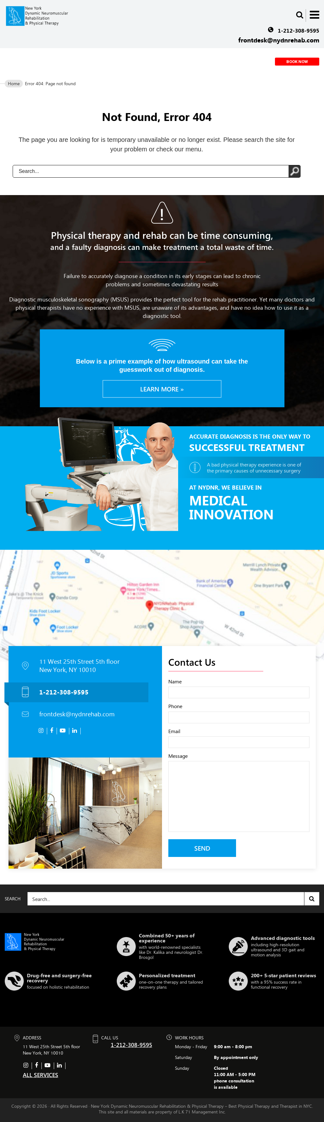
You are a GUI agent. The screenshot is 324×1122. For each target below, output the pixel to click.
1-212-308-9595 (298, 30)
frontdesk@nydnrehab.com (278, 40)
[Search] (173, 898)
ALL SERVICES (40, 1074)
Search (312, 899)
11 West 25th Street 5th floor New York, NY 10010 (79, 665)
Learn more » (162, 388)
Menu (314, 14)
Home (14, 83)
